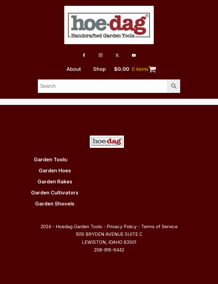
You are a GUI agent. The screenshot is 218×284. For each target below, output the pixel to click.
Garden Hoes (55, 170)
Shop (99, 69)
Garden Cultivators (54, 193)
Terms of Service (159, 226)
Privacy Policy (122, 226)
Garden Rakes (55, 181)
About (73, 69)
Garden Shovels (54, 204)
